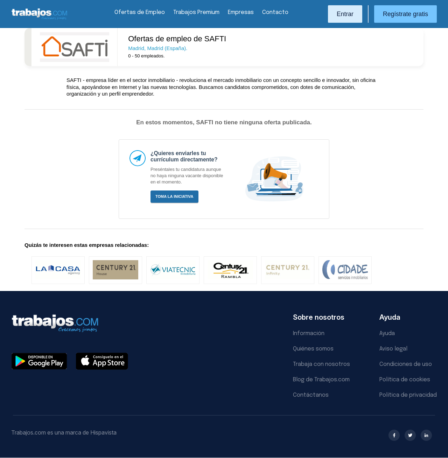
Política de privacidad (408, 395)
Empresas (241, 12)
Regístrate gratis (405, 14)
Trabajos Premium (196, 12)
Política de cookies (404, 380)
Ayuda (387, 333)
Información (308, 333)
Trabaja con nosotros (321, 364)
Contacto (275, 12)
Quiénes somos (313, 349)
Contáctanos (311, 395)
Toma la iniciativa (174, 196)
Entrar (345, 14)
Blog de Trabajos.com (321, 380)
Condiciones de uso (405, 364)
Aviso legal (393, 349)
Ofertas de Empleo (139, 12)
